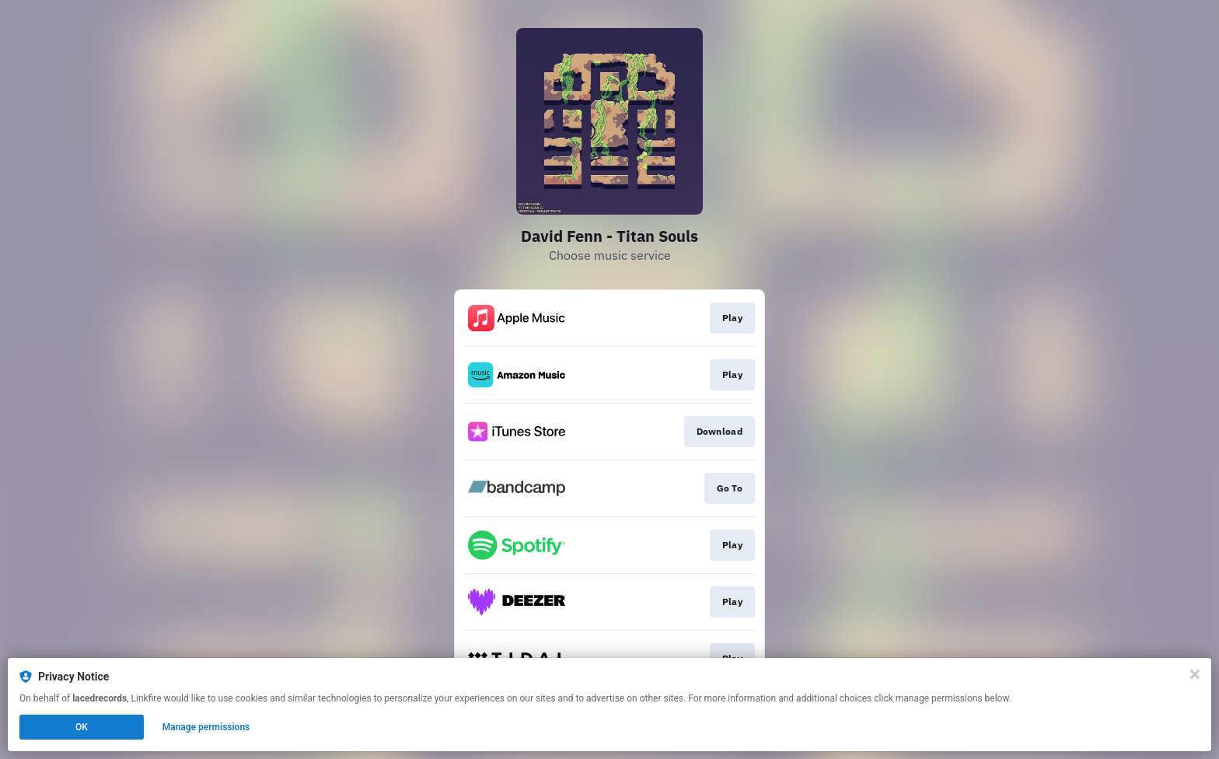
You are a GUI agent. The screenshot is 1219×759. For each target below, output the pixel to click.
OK (81, 727)
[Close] (1194, 674)
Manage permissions (206, 727)
